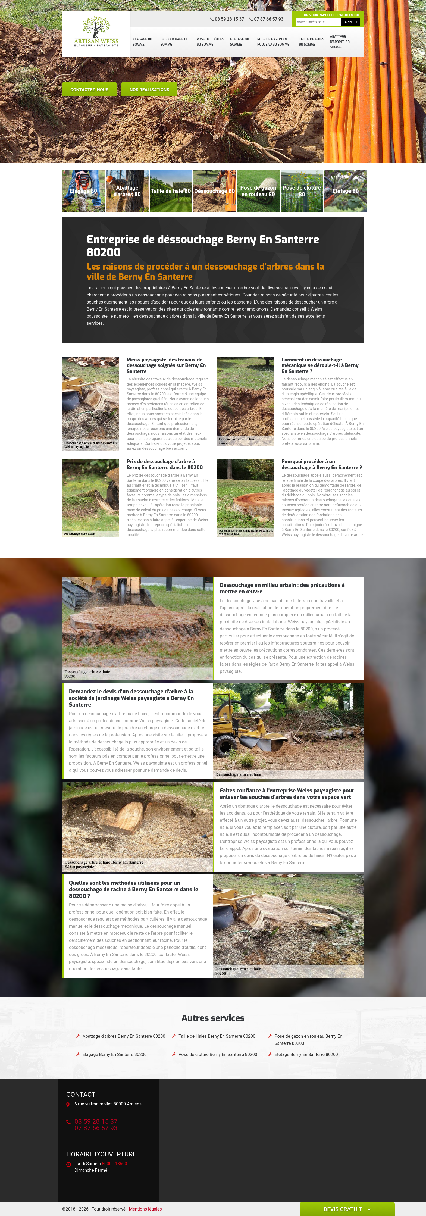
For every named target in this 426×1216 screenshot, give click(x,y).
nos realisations (149, 89)
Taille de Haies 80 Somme (311, 42)
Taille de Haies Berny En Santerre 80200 (216, 1036)
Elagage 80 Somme (142, 42)
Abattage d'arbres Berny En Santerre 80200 (124, 1036)
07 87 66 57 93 (266, 19)
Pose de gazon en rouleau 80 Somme (273, 42)
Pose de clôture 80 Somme (211, 42)
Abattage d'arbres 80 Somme (340, 42)
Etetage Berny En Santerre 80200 (306, 1054)
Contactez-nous (89, 89)
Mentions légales (145, 1209)
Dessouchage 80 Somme (175, 42)
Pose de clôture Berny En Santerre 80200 (217, 1054)
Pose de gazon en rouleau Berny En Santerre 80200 (308, 1040)
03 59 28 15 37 (227, 19)
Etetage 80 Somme (239, 42)
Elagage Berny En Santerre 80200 (115, 1054)
